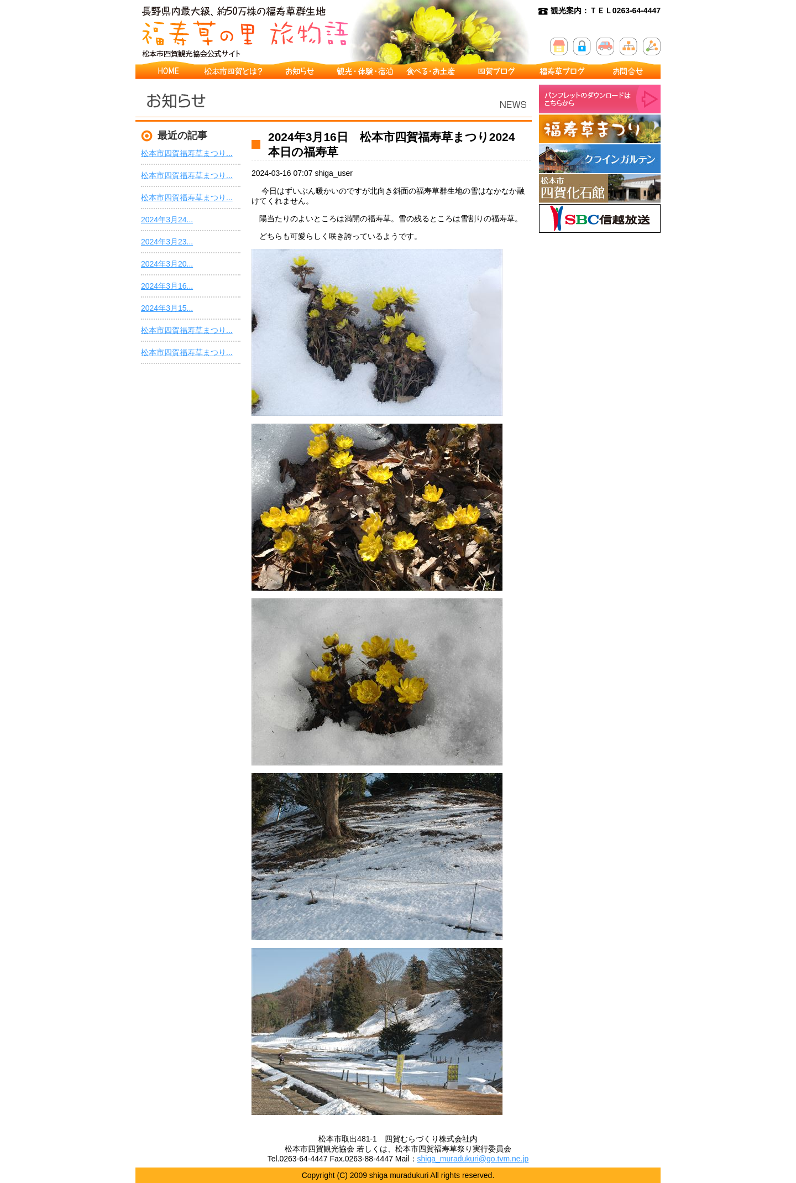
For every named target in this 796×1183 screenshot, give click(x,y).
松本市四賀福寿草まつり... (187, 153)
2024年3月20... (167, 263)
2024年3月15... (167, 308)
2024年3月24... (167, 219)
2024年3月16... (167, 286)
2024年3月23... (167, 241)
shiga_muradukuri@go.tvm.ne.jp (473, 1158)
